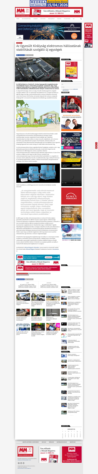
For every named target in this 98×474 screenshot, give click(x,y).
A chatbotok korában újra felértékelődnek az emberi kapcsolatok (74, 347)
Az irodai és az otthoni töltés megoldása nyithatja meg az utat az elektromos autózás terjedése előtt (27, 286)
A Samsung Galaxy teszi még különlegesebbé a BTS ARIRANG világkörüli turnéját (74, 324)
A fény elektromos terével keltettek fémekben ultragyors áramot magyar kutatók (37, 333)
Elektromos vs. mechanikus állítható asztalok (51, 319)
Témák (17, 18)
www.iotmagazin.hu (27, 468)
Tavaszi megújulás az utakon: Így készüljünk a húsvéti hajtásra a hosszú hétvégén (74, 297)
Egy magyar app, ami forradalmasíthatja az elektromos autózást (36, 319)
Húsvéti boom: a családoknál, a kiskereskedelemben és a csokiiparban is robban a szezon (74, 304)
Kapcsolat (44, 442)
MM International (26, 18)
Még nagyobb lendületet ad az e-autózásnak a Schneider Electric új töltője (37, 304)
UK (27, 274)
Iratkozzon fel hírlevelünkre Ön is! (24, 459)
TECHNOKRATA (67, 18)
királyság (48, 273)
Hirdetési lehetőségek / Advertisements (31, 442)
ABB (29, 273)
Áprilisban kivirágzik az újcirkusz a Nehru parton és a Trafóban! (74, 373)
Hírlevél (59, 18)
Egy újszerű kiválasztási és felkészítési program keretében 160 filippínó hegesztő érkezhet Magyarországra (73, 406)
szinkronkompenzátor (21, 274)
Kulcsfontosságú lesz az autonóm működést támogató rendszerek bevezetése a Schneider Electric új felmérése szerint (75, 317)
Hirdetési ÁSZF (73, 442)
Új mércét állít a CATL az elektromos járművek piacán (22, 333)
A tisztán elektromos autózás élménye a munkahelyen (21, 319)
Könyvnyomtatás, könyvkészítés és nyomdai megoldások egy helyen (75, 335)
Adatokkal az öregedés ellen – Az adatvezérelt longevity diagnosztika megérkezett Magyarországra (74, 398)
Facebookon (56, 249)
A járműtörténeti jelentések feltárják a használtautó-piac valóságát (74, 392)
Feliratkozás (65, 92)
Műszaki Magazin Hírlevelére (32, 247)
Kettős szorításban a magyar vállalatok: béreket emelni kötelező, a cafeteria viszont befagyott (74, 291)
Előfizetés (42, 18)
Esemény (35, 18)
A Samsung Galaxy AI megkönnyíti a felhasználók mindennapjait (74, 341)
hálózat (43, 273)
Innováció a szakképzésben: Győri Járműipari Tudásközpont (74, 361)
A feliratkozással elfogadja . (69, 90)
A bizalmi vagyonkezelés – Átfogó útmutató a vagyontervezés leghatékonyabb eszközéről (74, 367)
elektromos (38, 273)
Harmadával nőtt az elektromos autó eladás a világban (22, 303)
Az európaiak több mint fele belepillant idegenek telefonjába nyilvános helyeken (74, 310)
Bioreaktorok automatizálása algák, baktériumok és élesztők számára (75, 329)
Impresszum (51, 442)
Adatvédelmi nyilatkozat (62, 442)
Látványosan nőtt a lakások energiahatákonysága (73, 412)
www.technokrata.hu (21, 468)
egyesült (33, 273)
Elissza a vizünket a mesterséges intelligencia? (73, 355)
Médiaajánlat (51, 18)
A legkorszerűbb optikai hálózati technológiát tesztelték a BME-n (52, 333)
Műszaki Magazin (30, 249)
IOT (73, 18)
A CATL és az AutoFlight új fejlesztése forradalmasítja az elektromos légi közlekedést (53, 304)
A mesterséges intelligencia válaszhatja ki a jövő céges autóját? (74, 378)
